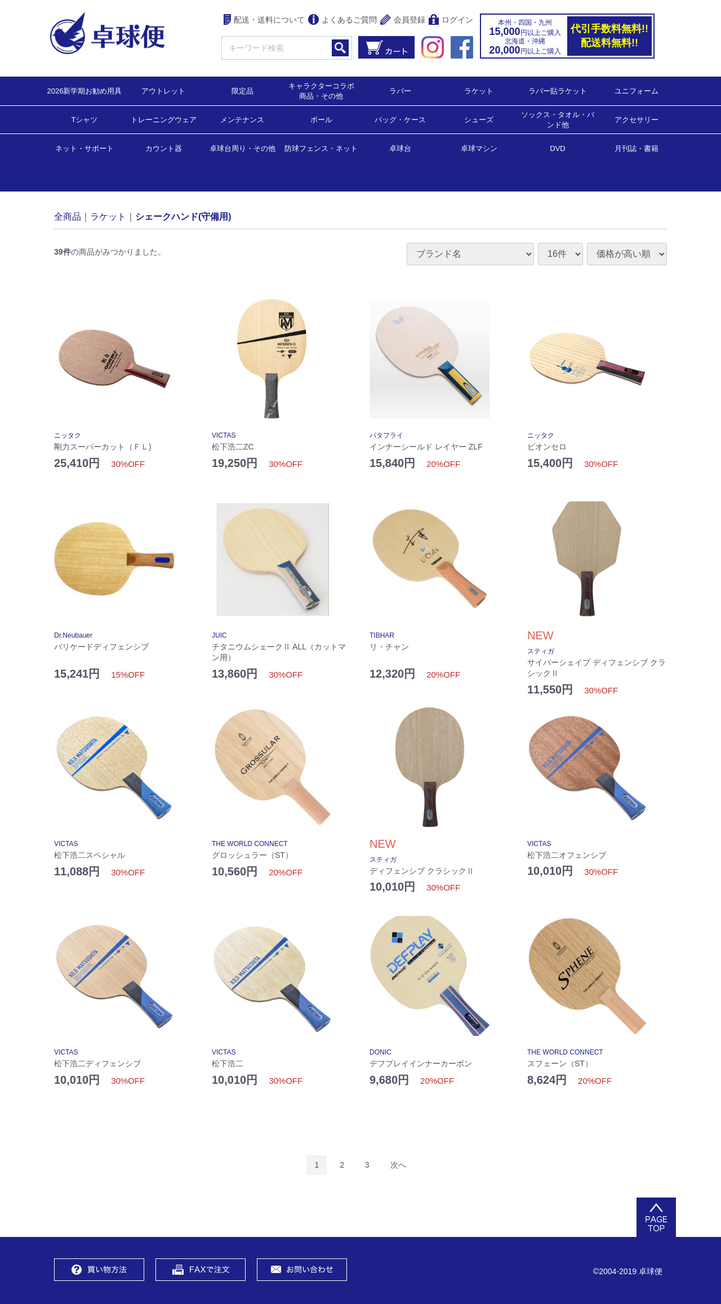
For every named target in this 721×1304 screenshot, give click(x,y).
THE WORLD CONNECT (250, 844)
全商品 (67, 216)
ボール (321, 119)
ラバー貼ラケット (557, 90)
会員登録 (402, 20)
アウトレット (163, 90)
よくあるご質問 (342, 20)
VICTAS (223, 435)
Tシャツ (85, 119)
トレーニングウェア (164, 119)
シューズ (478, 119)
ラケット (478, 90)
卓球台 (400, 148)
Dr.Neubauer (73, 635)
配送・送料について (264, 20)
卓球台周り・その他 (242, 148)
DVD (557, 148)
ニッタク (67, 435)
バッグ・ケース (400, 119)
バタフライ (386, 435)
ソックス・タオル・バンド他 (557, 119)
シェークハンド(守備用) (183, 216)
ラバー (400, 90)
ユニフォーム (636, 90)
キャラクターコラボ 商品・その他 (324, 90)
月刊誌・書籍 (636, 148)
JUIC (219, 635)
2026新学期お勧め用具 (84, 90)
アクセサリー (636, 119)
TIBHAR (382, 635)
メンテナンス (242, 119)
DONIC (380, 1052)
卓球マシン (479, 148)
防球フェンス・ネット (321, 148)
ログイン (451, 20)
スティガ (540, 651)
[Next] (398, 1165)
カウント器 (163, 148)
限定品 (242, 90)
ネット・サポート (84, 148)
